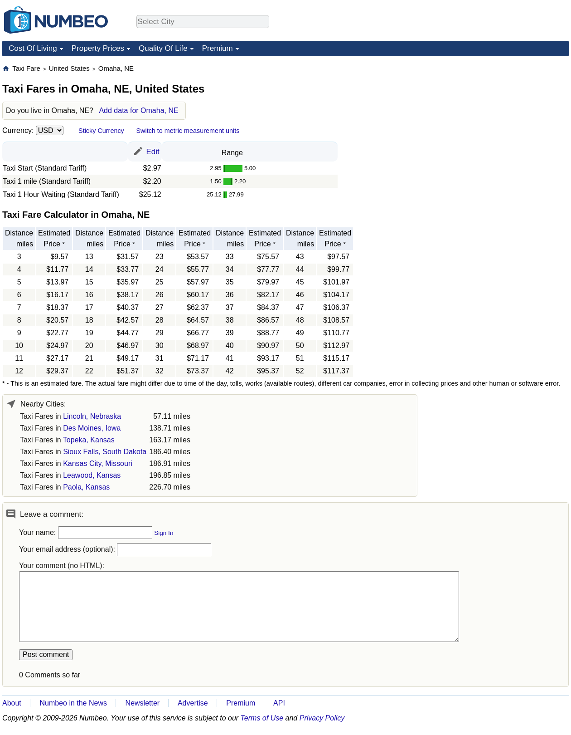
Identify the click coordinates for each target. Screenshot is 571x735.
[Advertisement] (501, 120)
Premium (217, 48)
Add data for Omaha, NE (138, 110)
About (11, 703)
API (279, 703)
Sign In (163, 532)
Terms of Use (262, 718)
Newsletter (143, 703)
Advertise (193, 703)
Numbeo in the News (73, 703)
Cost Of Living (33, 48)
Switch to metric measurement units (187, 130)
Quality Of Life (163, 48)
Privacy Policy (322, 718)
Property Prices (98, 48)
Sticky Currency (101, 130)
